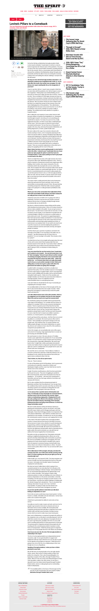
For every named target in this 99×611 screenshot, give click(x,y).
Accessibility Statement (61, 606)
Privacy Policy (52, 606)
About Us (41, 15)
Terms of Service (45, 606)
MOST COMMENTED (68, 82)
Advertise (49, 15)
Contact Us (59, 15)
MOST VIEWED (66, 36)
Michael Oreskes (13, 29)
